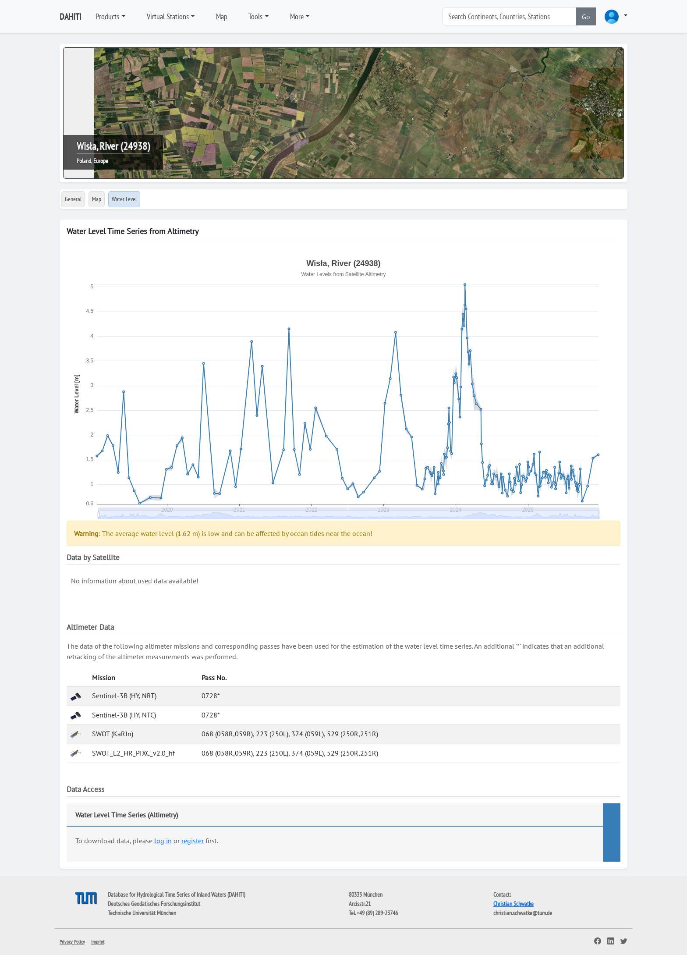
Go (586, 16)
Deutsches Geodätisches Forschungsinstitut (154, 904)
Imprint (97, 941)
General (73, 199)
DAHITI (70, 16)
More (297, 16)
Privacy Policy (72, 941)
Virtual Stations (168, 16)
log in (163, 840)
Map (221, 16)
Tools (255, 16)
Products (107, 16)
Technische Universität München (142, 913)
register (192, 840)
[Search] (510, 16)
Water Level (124, 199)
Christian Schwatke (513, 904)
